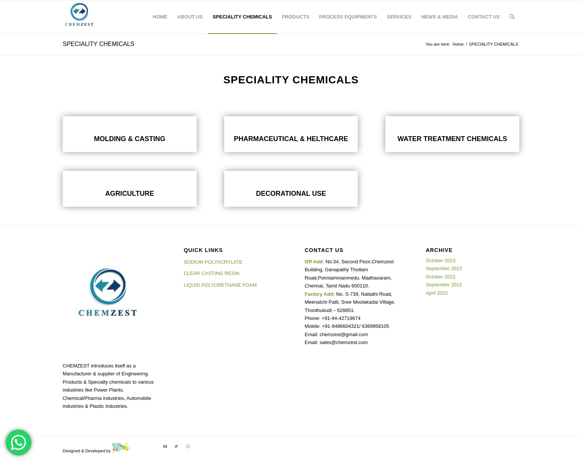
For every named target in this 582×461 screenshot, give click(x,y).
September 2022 (444, 284)
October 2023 (441, 260)
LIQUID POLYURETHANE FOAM (220, 285)
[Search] (512, 17)
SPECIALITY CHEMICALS (98, 44)
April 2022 (437, 293)
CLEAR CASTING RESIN (212, 273)
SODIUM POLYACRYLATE (213, 262)
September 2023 (444, 268)
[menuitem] (160, 17)
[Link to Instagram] (187, 446)
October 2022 (441, 277)
